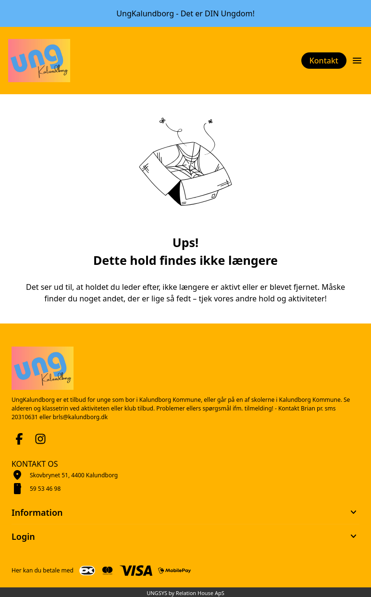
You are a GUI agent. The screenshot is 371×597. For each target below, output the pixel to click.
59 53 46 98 (45, 489)
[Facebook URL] (19, 439)
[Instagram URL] (40, 439)
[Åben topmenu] (357, 60)
